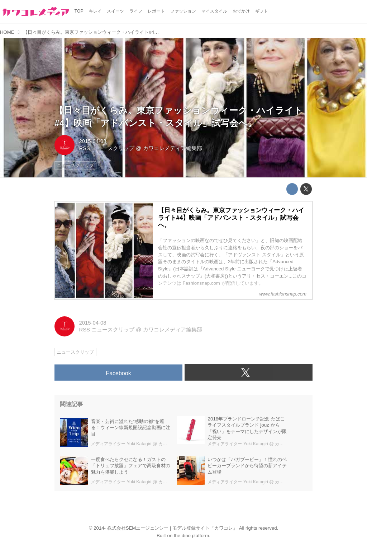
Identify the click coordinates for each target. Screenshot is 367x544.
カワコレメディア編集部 (172, 148)
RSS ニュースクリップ (106, 148)
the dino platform (191, 535)
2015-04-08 (92, 141)
